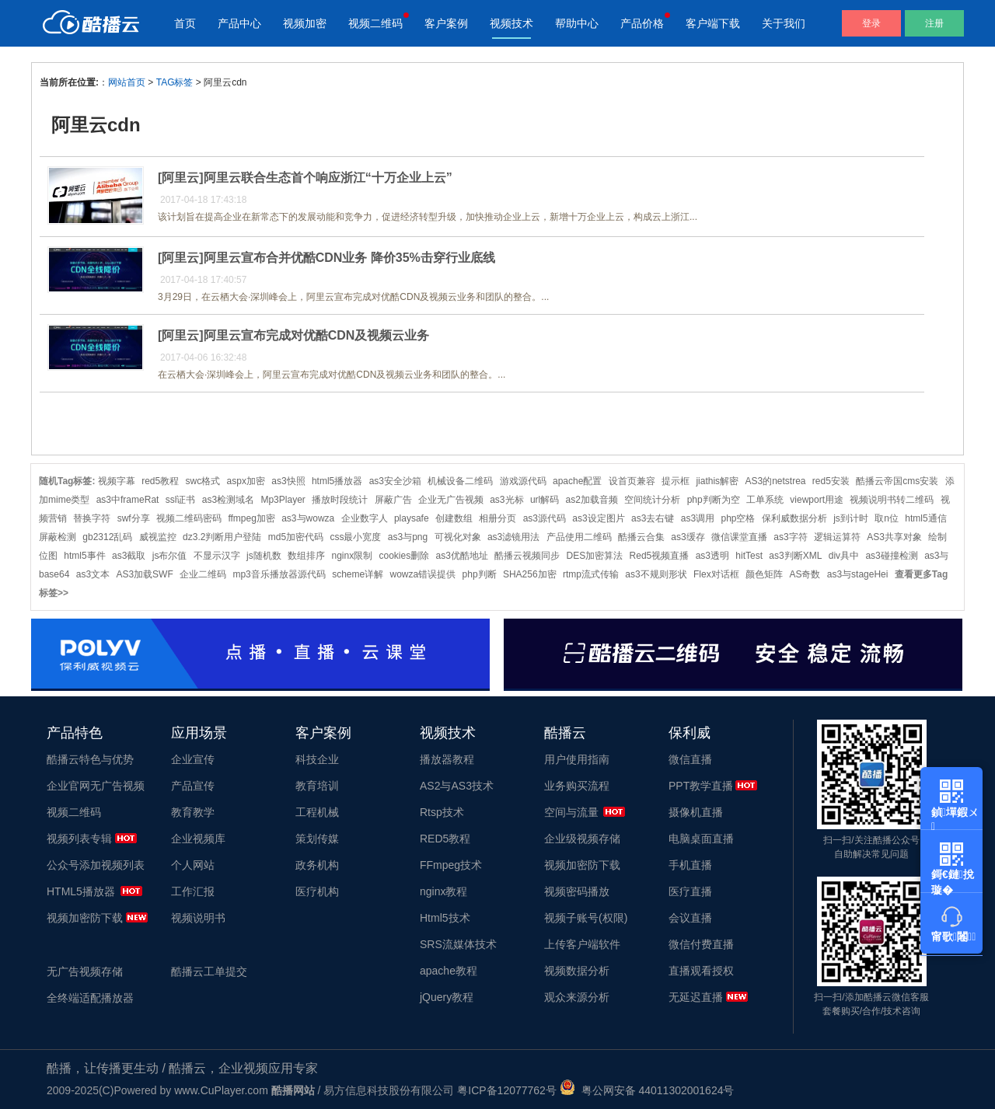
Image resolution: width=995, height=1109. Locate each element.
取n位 (887, 518)
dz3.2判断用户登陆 (222, 537)
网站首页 (126, 82)
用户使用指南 (576, 759)
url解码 (544, 499)
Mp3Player (282, 499)
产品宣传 (193, 785)
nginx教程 (443, 891)
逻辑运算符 (837, 537)
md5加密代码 (295, 537)
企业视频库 (198, 838)
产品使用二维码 (579, 537)
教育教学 (193, 812)
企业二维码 (203, 574)
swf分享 (133, 518)
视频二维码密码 (189, 518)
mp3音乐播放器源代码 (278, 574)
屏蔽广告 (393, 499)
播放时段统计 (340, 499)
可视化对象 (458, 537)
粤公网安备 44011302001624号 (647, 1090)
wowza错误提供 (423, 574)
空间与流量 (571, 812)
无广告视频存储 (85, 971)
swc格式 (203, 481)
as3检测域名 (228, 499)
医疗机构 (317, 891)
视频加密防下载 (85, 918)
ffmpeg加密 (251, 518)
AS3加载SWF (144, 574)
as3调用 (697, 518)
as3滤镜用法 (513, 537)
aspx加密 (246, 481)
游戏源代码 (523, 481)
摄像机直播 (696, 812)
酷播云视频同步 (527, 555)
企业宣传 (193, 759)
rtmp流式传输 (591, 574)
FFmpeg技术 (451, 865)
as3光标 (506, 499)
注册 (934, 23)
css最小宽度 (355, 537)
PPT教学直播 (701, 785)
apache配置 (577, 481)
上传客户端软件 (582, 944)
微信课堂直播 (739, 537)
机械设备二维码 (460, 481)
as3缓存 (687, 537)
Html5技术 (445, 918)
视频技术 (511, 23)
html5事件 (84, 555)
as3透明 (712, 555)
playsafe (411, 518)
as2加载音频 (592, 499)
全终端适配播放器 (90, 998)
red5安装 (831, 481)
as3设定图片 (598, 518)
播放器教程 (447, 759)
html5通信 (925, 518)
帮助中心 (577, 23)
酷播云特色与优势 (90, 759)
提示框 (676, 481)
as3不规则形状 (655, 574)
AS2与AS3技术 (457, 785)
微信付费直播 (701, 944)
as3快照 (288, 481)
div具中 (844, 555)
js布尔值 (169, 555)
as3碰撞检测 (891, 555)
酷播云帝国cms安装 (897, 481)
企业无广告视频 (451, 499)
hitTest (749, 555)
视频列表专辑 (79, 838)
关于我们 (783, 23)
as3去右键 (652, 518)
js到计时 (850, 518)
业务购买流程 (576, 785)
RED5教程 (445, 838)
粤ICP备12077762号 (507, 1090)
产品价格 (642, 23)
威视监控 (157, 537)
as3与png (408, 537)
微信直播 (690, 759)
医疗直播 (690, 891)
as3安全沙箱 (395, 481)
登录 (871, 23)
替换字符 (91, 518)
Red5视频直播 (660, 555)
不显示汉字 (217, 555)
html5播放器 (337, 481)
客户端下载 (713, 23)
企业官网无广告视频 (96, 785)
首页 (185, 23)
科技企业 (317, 759)
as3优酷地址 (462, 555)
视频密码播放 (576, 891)
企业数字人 (364, 518)
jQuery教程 (446, 997)
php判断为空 (713, 499)
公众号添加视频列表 (96, 865)
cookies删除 (404, 555)
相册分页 (497, 518)
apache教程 (448, 970)
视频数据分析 (576, 970)
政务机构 (317, 865)
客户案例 (446, 23)
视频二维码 (375, 23)
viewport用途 (816, 499)
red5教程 (160, 481)
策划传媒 (317, 838)
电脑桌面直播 (701, 838)
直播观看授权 (701, 970)
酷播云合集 (641, 537)
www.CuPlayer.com (221, 1090)
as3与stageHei (858, 574)
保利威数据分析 (794, 518)
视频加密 (304, 23)
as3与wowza (307, 518)
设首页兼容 (632, 481)
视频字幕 (116, 481)
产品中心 (239, 23)
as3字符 (790, 537)
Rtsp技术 (442, 812)
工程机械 (317, 812)
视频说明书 (198, 918)
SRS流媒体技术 (458, 944)
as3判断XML (795, 555)
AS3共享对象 (894, 537)
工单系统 (765, 499)
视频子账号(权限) (585, 918)
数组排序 (306, 555)
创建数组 (454, 518)
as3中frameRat (127, 499)
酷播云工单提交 (209, 971)
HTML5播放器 (81, 891)
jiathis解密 (717, 481)
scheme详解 (357, 574)
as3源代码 (544, 518)
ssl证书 (181, 499)
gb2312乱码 (107, 537)
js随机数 (263, 555)
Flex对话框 (716, 574)
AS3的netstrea (775, 481)
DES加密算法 (595, 555)
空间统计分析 (652, 499)
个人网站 (193, 865)
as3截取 (128, 555)
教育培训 (317, 785)
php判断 (480, 574)
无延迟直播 (696, 997)
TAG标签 (175, 82)
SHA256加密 (530, 574)
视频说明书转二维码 (892, 499)
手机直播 (690, 865)
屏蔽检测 (57, 537)
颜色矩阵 (764, 574)
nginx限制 (351, 555)
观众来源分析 (576, 997)
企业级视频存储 (582, 838)
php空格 (738, 518)
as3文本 (93, 574)
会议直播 (690, 918)
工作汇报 (193, 891)
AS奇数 (804, 574)
